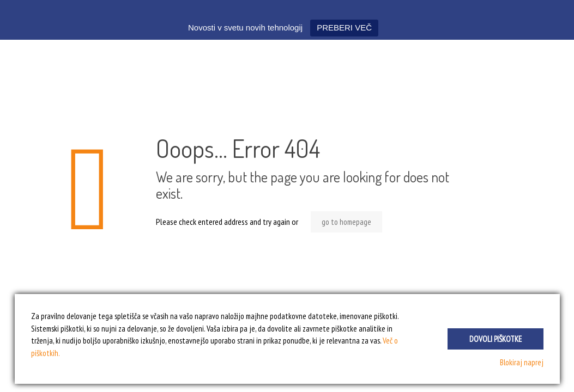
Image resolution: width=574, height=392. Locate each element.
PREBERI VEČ (344, 27)
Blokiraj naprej (521, 362)
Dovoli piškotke (495, 339)
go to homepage (346, 222)
